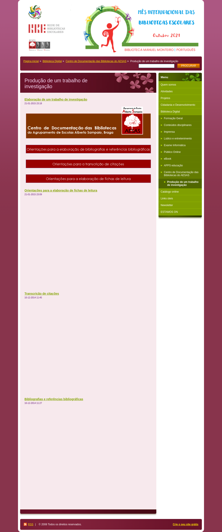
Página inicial (31, 61)
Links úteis (167, 198)
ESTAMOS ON (169, 211)
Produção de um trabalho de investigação (183, 183)
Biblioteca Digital (52, 61)
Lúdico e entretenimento (178, 138)
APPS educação (173, 165)
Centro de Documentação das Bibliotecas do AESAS (96, 61)
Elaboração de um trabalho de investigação (55, 99)
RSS (30, 524)
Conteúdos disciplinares (177, 125)
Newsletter (167, 205)
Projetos (165, 98)
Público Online (172, 152)
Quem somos (168, 84)
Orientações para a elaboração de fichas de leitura (60, 190)
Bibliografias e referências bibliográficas (53, 399)
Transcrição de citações (41, 293)
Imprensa (169, 131)
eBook (167, 158)
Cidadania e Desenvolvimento (178, 104)
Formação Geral (173, 118)
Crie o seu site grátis (185, 524)
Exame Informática (175, 145)
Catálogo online (170, 191)
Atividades (167, 91)
